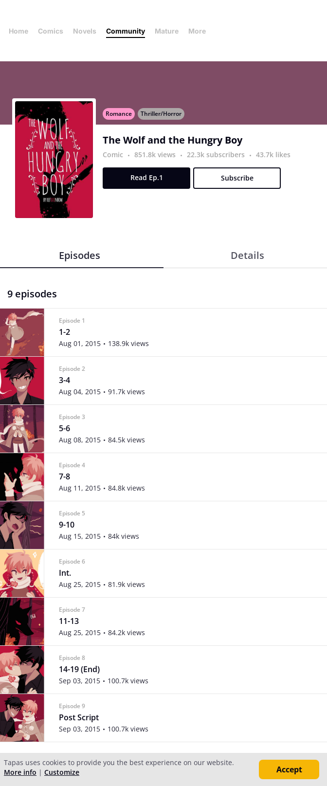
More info (20, 772)
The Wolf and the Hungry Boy (172, 140)
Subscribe (237, 178)
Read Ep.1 (146, 177)
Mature (167, 31)
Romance (119, 114)
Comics (50, 31)
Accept (289, 769)
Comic (113, 154)
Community (125, 31)
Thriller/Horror (161, 114)
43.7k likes (273, 154)
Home (18, 31)
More (200, 31)
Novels (84, 31)
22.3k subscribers (217, 154)
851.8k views (156, 154)
